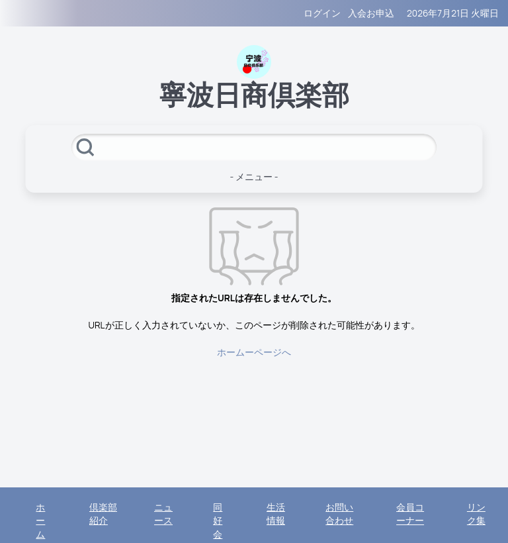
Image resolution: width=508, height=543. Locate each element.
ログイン (322, 13)
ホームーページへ (254, 352)
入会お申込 (371, 13)
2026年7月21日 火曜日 (453, 13)
